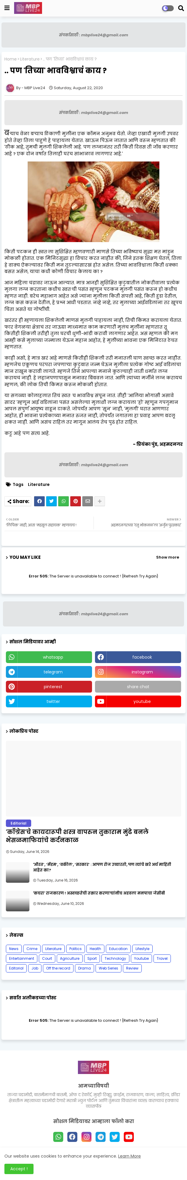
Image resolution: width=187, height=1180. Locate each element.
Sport (92, 958)
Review (132, 968)
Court (47, 958)
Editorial (16, 968)
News (14, 948)
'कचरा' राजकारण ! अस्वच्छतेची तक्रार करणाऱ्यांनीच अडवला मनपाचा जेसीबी (99, 893)
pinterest (53, 687)
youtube (142, 701)
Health (95, 948)
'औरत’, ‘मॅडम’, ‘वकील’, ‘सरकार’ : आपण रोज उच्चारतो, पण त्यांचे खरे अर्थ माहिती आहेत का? (102, 867)
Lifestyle (142, 948)
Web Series (108, 968)
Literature (30, 59)
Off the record (58, 968)
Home (10, 59)
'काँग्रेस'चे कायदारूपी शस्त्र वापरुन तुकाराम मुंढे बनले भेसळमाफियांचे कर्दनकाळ (77, 836)
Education (118, 948)
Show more (167, 557)
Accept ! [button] (19, 1169)
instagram (142, 672)
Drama (84, 968)
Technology (115, 958)
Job (34, 968)
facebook (142, 657)
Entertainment (21, 958)
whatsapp (53, 657)
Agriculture (69, 958)
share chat (138, 687)
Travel (162, 958)
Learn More (129, 1156)
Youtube (141, 958)
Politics (75, 948)
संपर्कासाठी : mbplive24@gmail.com (93, 35)
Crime (31, 948)
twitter (53, 701)
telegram (53, 672)
